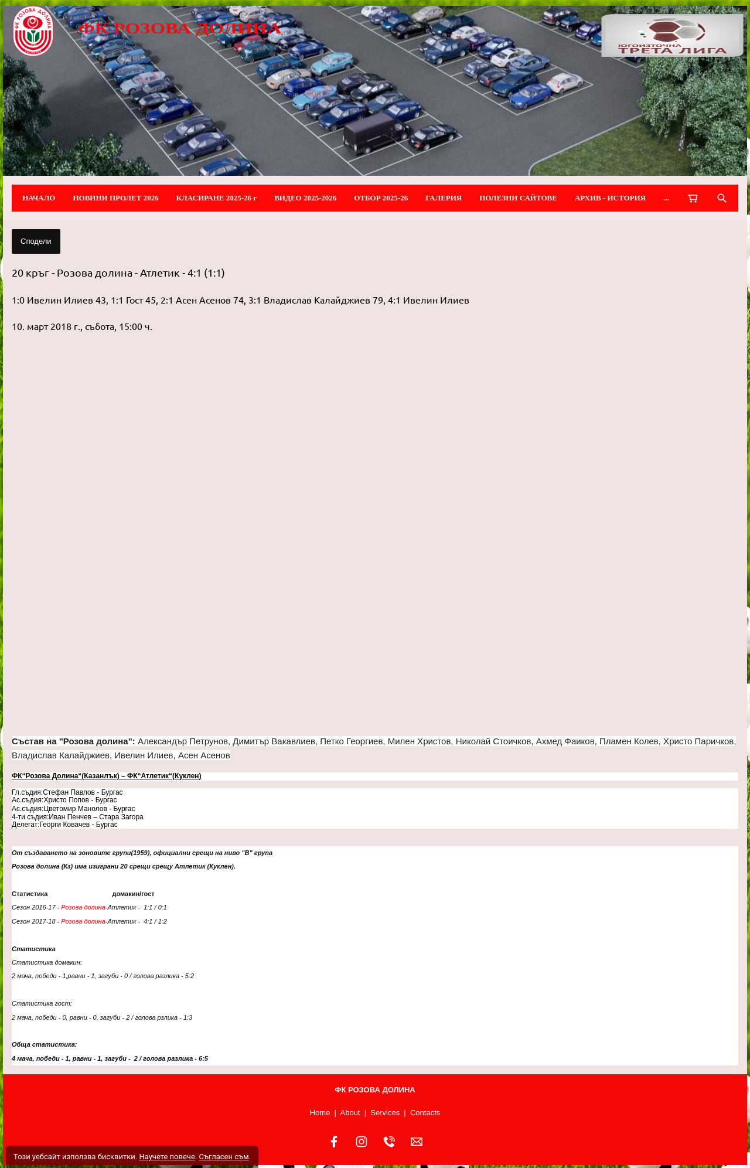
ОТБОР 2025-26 (381, 197)
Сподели (36, 241)
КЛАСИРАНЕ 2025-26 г (216, 197)
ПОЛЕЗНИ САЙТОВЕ (518, 197)
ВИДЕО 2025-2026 (305, 197)
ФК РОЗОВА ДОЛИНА (179, 28)
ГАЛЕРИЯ (443, 197)
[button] (375, 534)
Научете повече (167, 1156)
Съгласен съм (223, 1156)
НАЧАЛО (38, 197)
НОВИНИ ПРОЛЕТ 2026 (115, 197)
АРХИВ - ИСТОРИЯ (610, 197)
